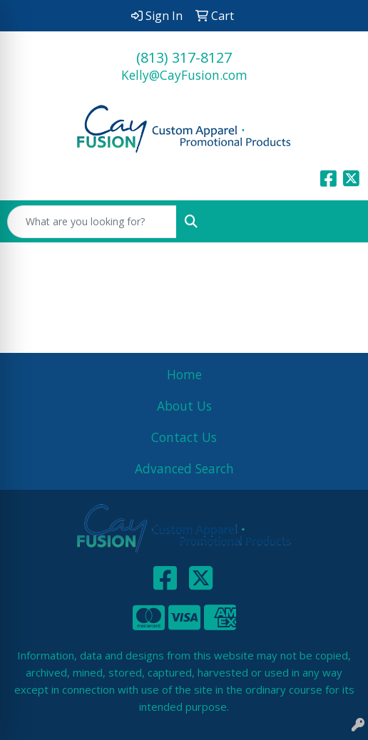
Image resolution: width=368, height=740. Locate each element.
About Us (184, 405)
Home (184, 374)
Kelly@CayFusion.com (184, 74)
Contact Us (184, 437)
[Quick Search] (92, 221)
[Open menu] (339, 221)
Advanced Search (184, 468)
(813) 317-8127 (184, 57)
